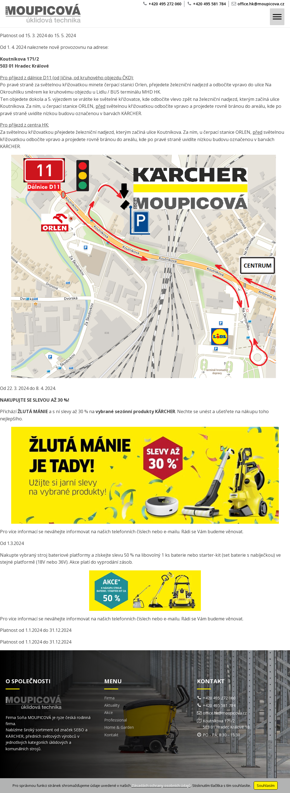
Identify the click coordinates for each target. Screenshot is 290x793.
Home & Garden (119, 727)
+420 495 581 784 (209, 3)
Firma (109, 698)
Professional (115, 720)
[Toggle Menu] (277, 17)
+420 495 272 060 (165, 3)
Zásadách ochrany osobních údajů (161, 785)
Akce (108, 712)
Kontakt (111, 734)
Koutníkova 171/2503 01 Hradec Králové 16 (226, 724)
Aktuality (112, 705)
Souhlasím (266, 785)
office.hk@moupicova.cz (260, 3)
